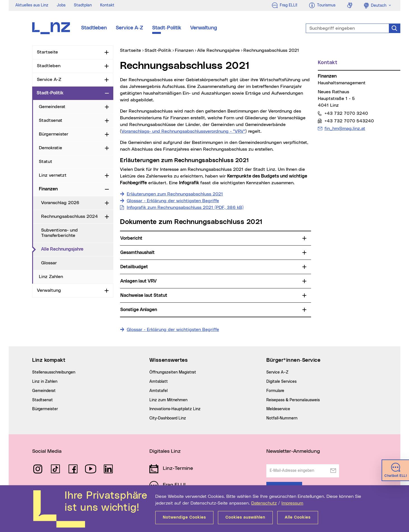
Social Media (47, 451)
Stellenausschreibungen (53, 372)
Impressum (292, 503)
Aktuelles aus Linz (31, 5)
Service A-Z (129, 28)
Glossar (49, 263)
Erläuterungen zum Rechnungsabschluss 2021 (175, 194)
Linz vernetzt (53, 175)
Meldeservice (278, 409)
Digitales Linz (165, 451)
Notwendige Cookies (184, 517)
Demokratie (50, 148)
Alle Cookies (298, 517)
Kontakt (107, 5)
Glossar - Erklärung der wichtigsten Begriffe (173, 201)
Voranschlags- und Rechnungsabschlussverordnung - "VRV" (183, 131)
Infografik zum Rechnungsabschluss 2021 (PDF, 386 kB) (185, 207)
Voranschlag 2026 (60, 202)
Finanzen (48, 189)
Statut (45, 161)
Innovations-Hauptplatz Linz (175, 409)
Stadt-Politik (166, 28)
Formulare (275, 391)
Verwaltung (203, 28)
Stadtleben (94, 28)
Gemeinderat (52, 106)
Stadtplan (83, 5)
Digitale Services (281, 382)
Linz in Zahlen (44, 382)
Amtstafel (158, 391)
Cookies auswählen (245, 517)
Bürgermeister (53, 134)
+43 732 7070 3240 (346, 113)
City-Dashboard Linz (167, 418)
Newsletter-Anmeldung (293, 451)
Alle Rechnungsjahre (77, 248)
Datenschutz (264, 503)
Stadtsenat (50, 120)
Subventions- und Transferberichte (59, 233)
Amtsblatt (158, 382)
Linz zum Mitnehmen (168, 400)
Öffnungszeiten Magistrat (172, 372)
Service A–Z (277, 372)
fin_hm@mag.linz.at (344, 128)
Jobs (61, 5)
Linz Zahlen (51, 276)
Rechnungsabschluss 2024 (69, 216)
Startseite (47, 52)
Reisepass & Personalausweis (293, 400)
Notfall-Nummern (281, 418)
